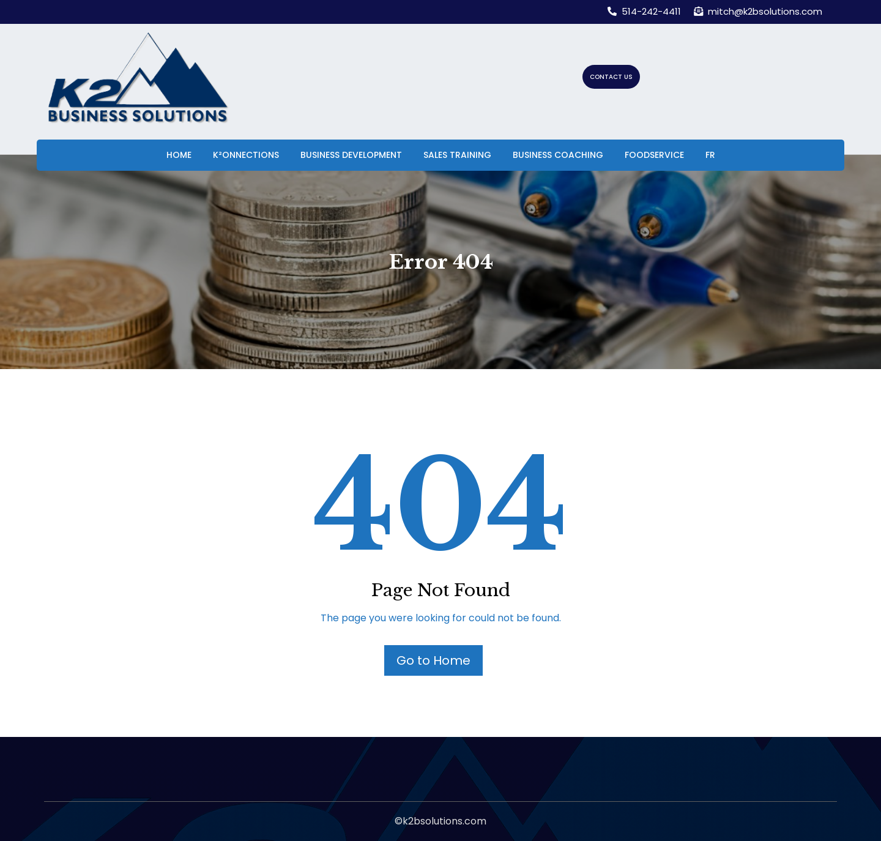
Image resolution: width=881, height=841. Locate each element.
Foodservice (654, 155)
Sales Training (457, 155)
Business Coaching (558, 155)
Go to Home (433, 660)
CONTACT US (611, 76)
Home (178, 155)
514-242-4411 (644, 11)
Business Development (351, 155)
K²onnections (246, 155)
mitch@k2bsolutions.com (758, 11)
